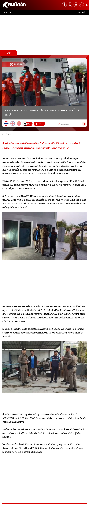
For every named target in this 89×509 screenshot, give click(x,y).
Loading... (65, 124)
